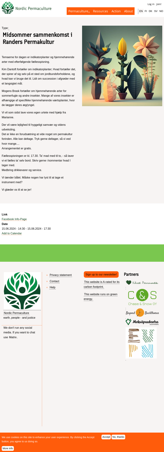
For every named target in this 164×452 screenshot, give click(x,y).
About (128, 11)
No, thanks (118, 438)
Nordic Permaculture (33, 8)
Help (52, 287)
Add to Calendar (12, 233)
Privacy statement (61, 275)
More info (8, 449)
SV (155, 11)
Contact (54, 281)
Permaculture (78, 11)
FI (146, 11)
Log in (151, 4)
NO (161, 11)
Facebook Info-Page (14, 219)
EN (141, 11)
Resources (100, 11)
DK (150, 11)
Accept (106, 438)
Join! (158, 4)
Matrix (13, 337)
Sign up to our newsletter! (101, 274)
